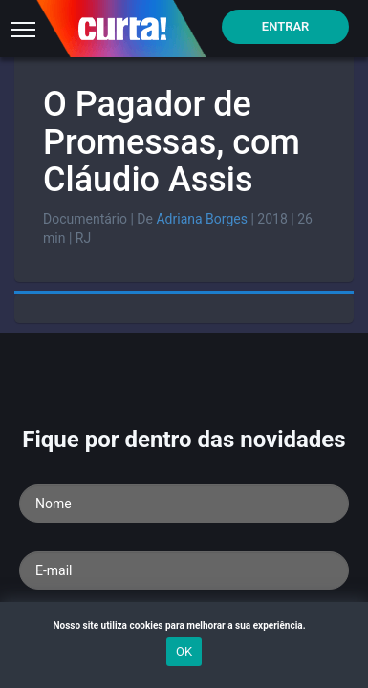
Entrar (286, 26)
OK (184, 651)
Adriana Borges (201, 218)
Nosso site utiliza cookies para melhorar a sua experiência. (183, 625)
